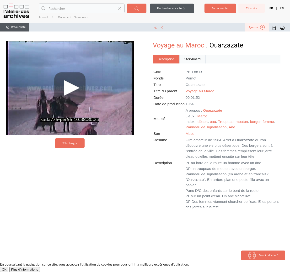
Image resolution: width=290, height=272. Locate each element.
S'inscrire (251, 8)
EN (282, 8)
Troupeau (226, 122)
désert (203, 122)
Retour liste (15, 27)
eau (213, 122)
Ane (232, 127)
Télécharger (69, 143)
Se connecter (220, 8)
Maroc (202, 116)
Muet (190, 133)
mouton (242, 122)
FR (271, 8)
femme (268, 122)
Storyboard (192, 59)
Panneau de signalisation (206, 127)
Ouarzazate (212, 110)
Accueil (43, 17)
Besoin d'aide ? (263, 255)
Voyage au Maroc (178, 45)
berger (255, 122)
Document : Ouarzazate (73, 17)
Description (166, 59)
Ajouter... (256, 27)
